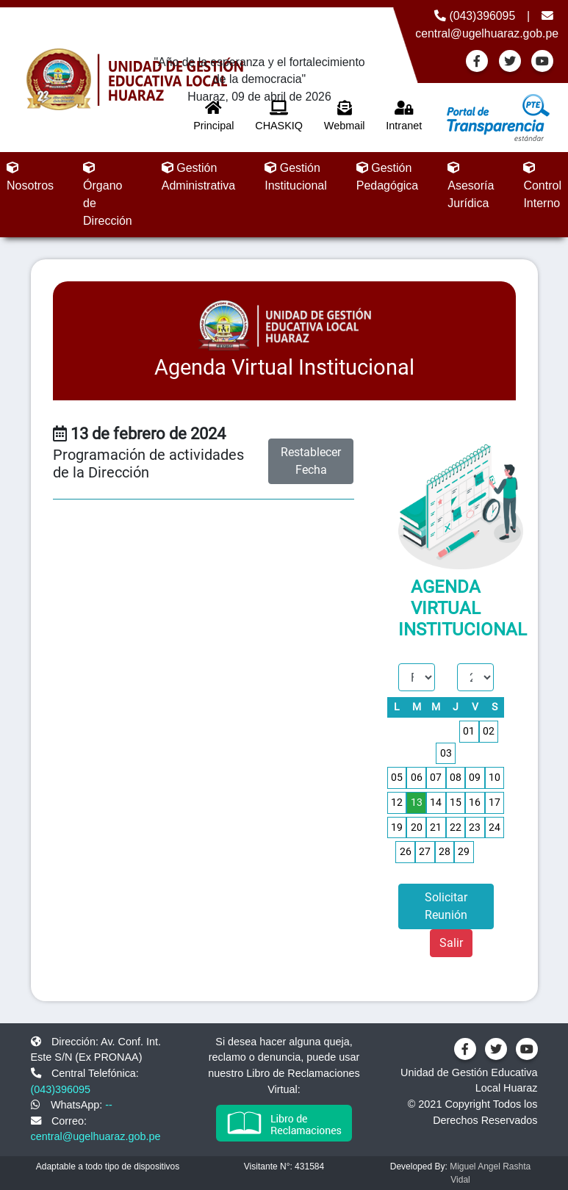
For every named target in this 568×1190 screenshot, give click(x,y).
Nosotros (30, 177)
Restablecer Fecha (311, 461)
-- (108, 1105)
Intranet (404, 116)
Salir (451, 943)
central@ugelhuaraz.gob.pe (96, 1136)
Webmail (344, 116)
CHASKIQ (279, 116)
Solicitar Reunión (446, 906)
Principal (213, 116)
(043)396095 (474, 16)
